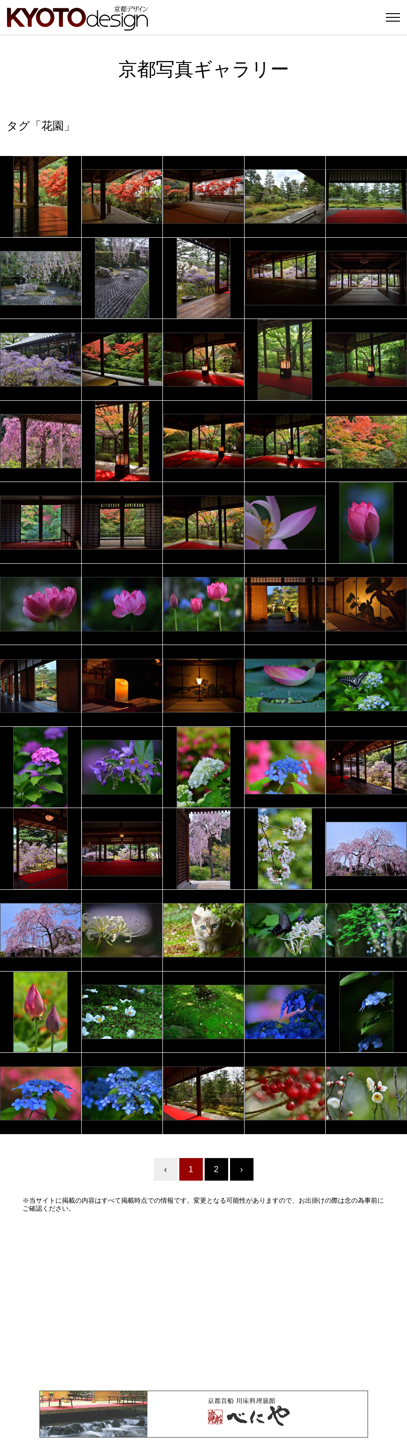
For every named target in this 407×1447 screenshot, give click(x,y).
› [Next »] (241, 1169)
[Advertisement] (204, 1301)
